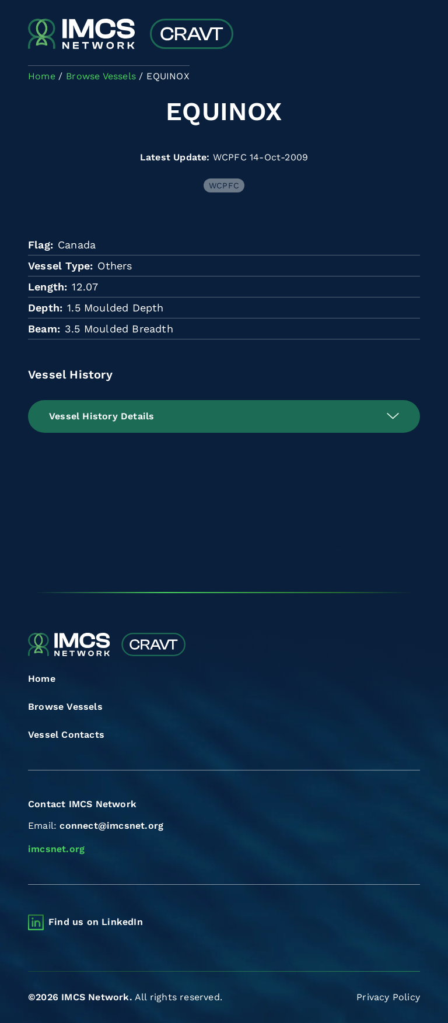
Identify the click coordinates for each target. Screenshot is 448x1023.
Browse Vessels (65, 706)
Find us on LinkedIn (95, 921)
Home (41, 678)
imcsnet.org (56, 848)
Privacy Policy (388, 997)
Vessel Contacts (66, 734)
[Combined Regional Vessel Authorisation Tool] (130, 35)
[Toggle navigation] (410, 35)
